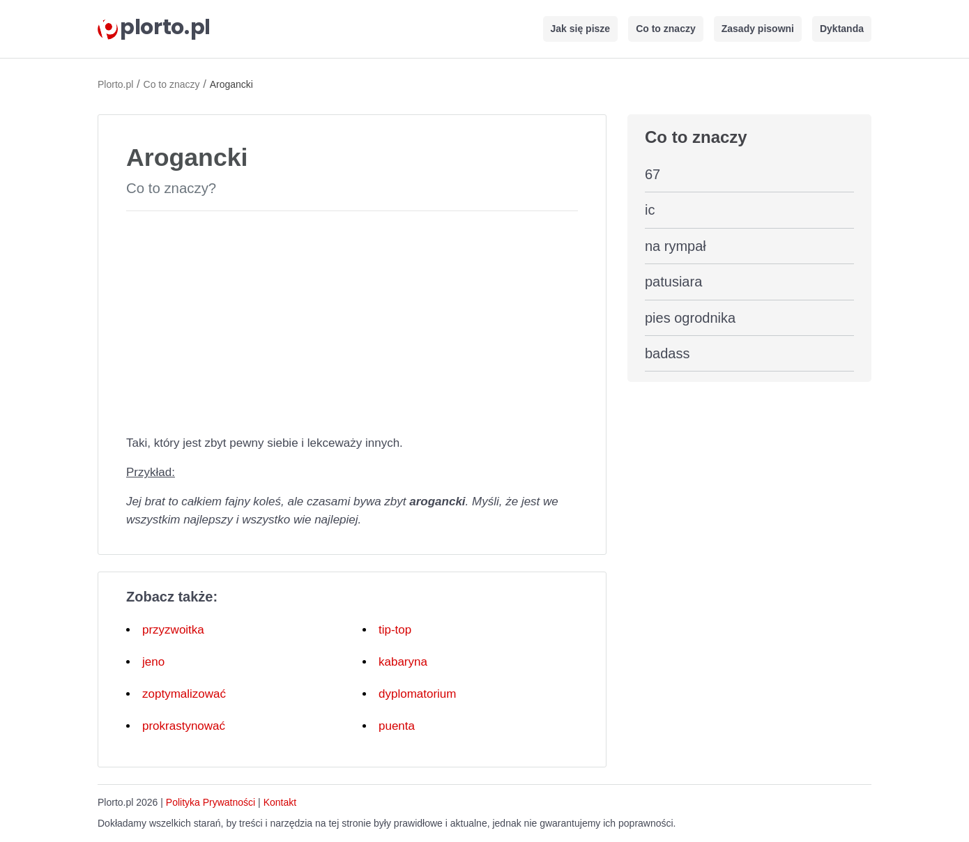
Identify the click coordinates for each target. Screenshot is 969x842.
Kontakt (280, 802)
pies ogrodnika (690, 318)
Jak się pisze (581, 28)
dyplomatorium (418, 694)
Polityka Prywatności (210, 802)
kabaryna (403, 661)
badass (667, 353)
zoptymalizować (184, 694)
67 (652, 174)
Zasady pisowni (758, 28)
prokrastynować (183, 726)
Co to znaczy (666, 28)
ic (650, 209)
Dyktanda (842, 28)
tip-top (395, 629)
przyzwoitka (173, 629)
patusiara (673, 281)
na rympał (675, 246)
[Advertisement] (352, 320)
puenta (397, 726)
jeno (153, 661)
